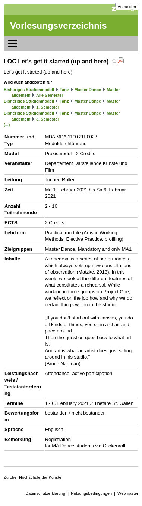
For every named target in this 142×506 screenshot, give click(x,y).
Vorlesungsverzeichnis (58, 26)
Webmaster (127, 493)
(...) (7, 124)
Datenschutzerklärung (45, 493)
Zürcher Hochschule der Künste (32, 477)
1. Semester (47, 107)
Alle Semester (49, 95)
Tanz (64, 89)
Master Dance (88, 89)
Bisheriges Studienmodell (29, 89)
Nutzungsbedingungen (91, 493)
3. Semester (47, 119)
